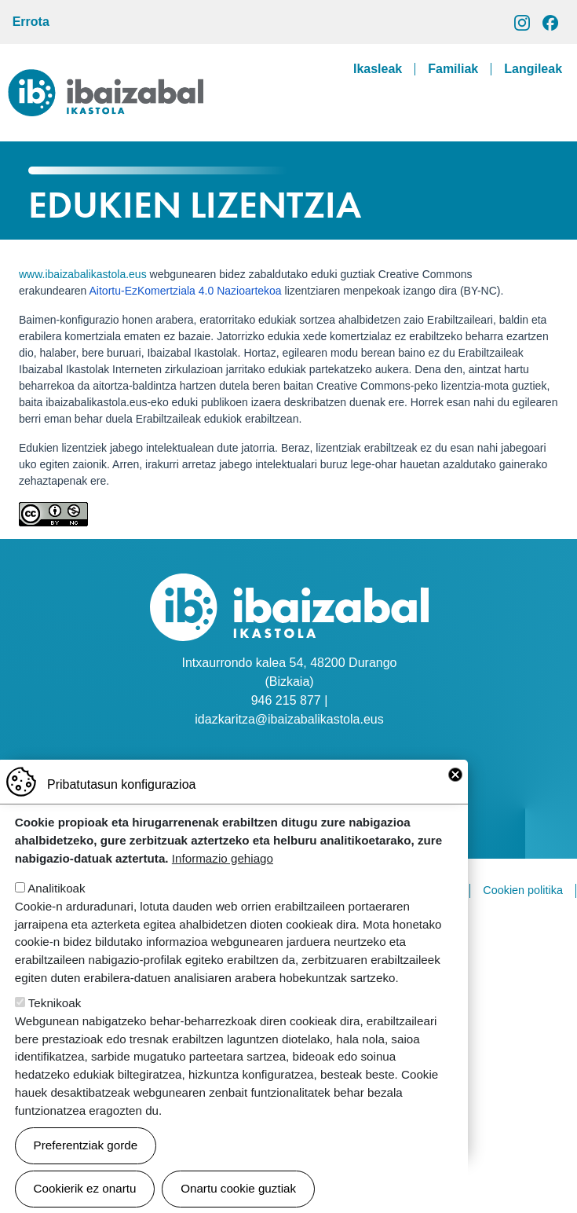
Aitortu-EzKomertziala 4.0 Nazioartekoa (185, 290)
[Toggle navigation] (552, 105)
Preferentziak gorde (86, 1165)
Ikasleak (377, 69)
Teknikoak (55, 1023)
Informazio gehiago (222, 878)
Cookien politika (523, 890)
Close (455, 795)
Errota (31, 21)
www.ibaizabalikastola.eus (83, 274)
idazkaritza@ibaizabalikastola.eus (289, 719)
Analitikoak (56, 908)
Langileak (533, 69)
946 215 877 (286, 700)
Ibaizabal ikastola (105, 81)
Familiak (453, 69)
